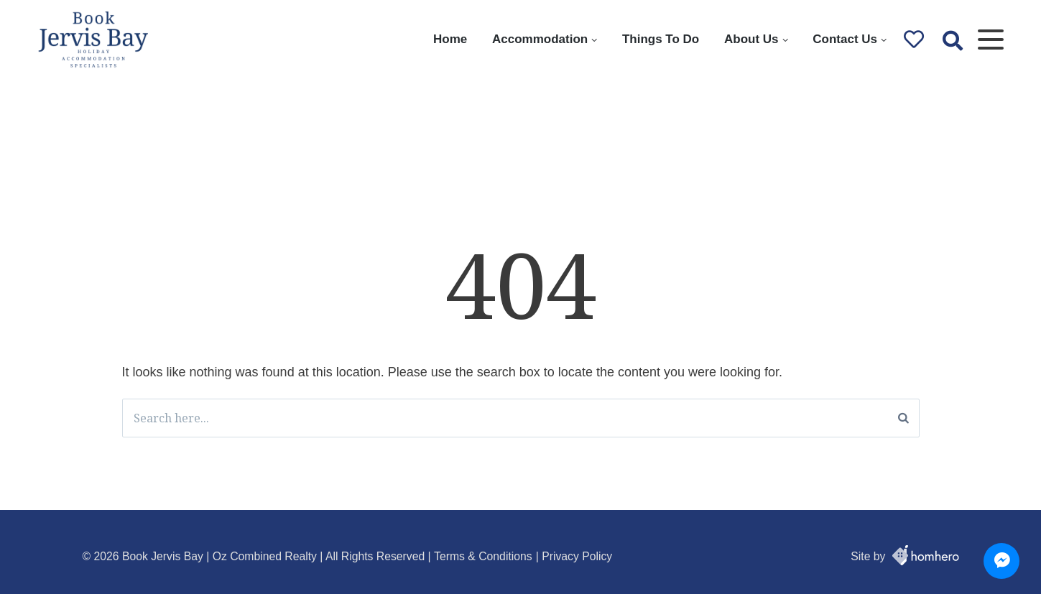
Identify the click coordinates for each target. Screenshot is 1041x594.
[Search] (903, 418)
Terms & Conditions (483, 556)
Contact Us (845, 39)
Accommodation (540, 39)
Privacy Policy (577, 556)
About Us (751, 39)
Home (450, 39)
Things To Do (660, 39)
